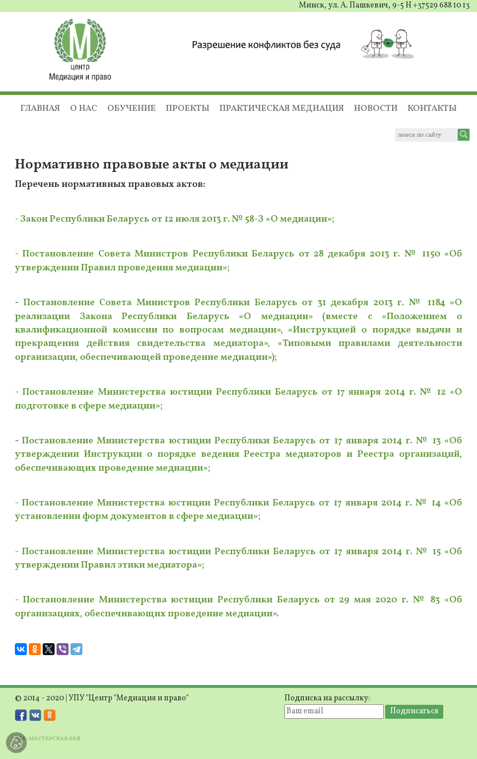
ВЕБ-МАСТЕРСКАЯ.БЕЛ (47, 739)
